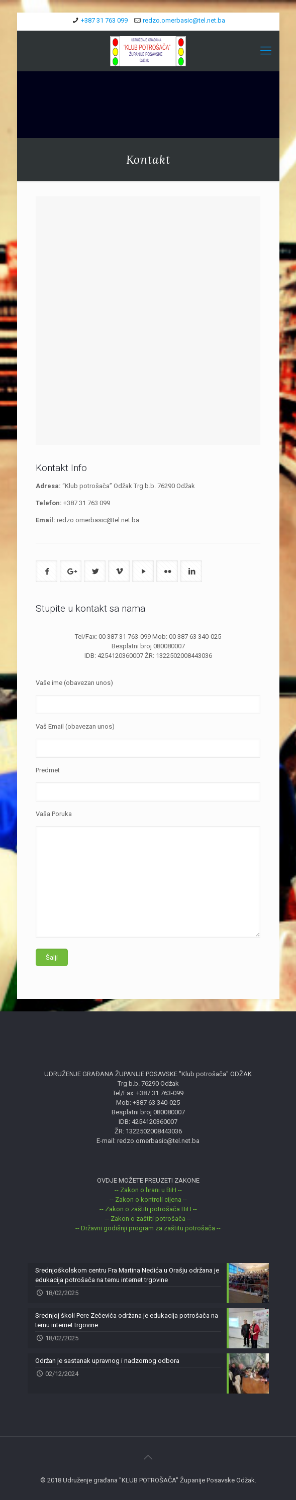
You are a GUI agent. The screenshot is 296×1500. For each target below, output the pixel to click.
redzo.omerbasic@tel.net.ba (184, 20)
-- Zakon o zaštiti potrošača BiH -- (148, 1209)
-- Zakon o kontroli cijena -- (148, 1199)
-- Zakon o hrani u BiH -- (148, 1190)
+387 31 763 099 (104, 20)
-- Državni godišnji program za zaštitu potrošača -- (148, 1228)
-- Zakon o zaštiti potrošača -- (148, 1218)
